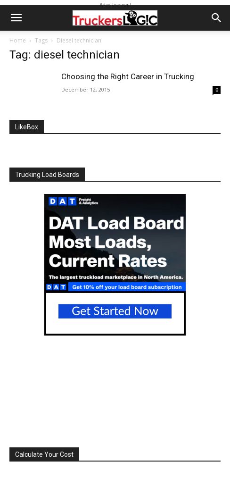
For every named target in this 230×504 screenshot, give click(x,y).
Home (17, 40)
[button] (16, 18)
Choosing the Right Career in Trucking (127, 76)
